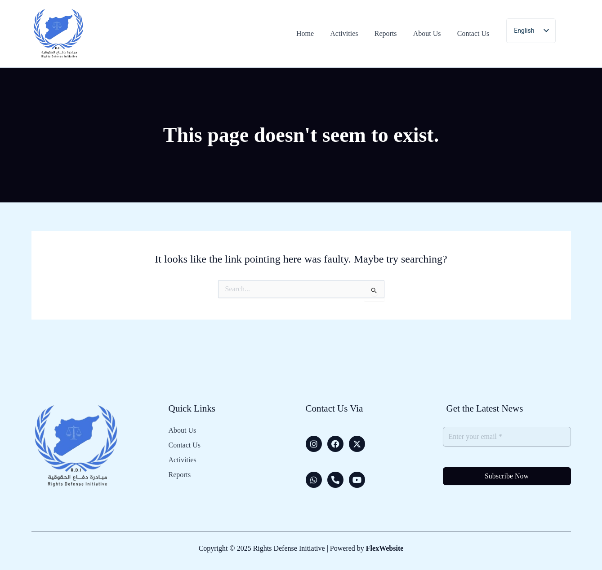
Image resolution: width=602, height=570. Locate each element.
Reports (180, 474)
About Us (182, 430)
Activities (182, 460)
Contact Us (185, 445)
